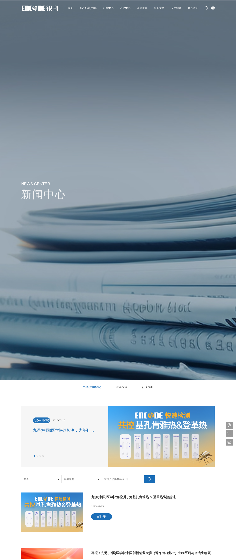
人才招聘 (176, 8)
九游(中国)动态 (92, 387)
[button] (34, 459)
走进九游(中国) (88, 8)
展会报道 (121, 387)
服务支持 (159, 8)
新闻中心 (108, 8)
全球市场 (142, 8)
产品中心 (125, 8)
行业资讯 (147, 387)
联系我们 (193, 8)
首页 (70, 8)
